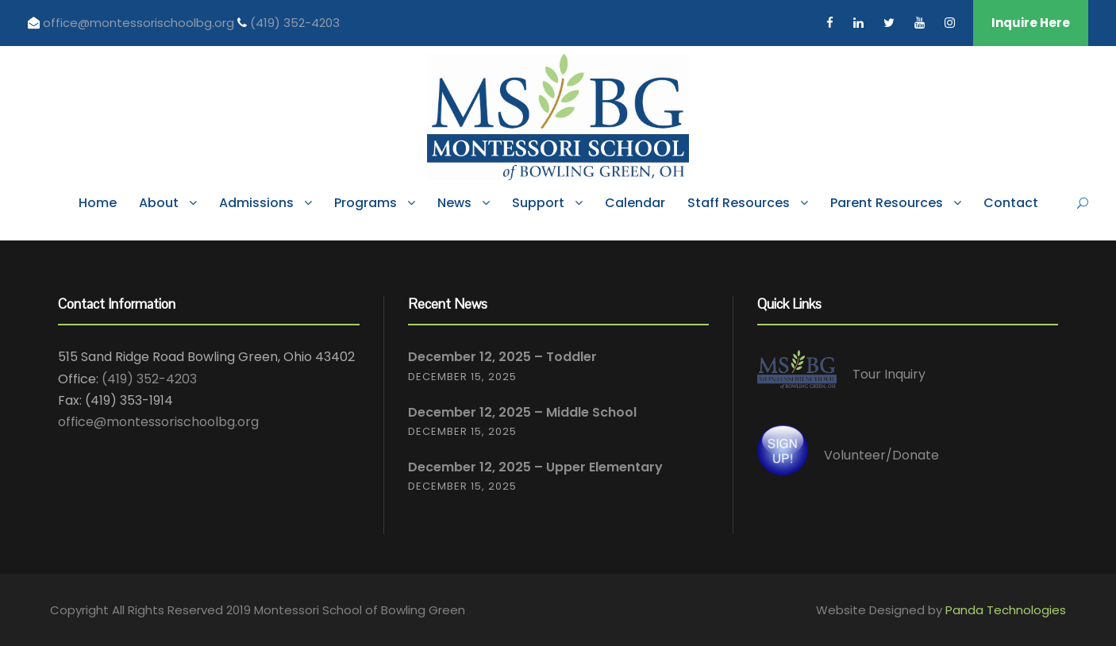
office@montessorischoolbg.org (140, 22)
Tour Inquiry (889, 375)
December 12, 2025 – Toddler (502, 357)
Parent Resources (886, 203)
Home (98, 203)
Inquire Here (1030, 22)
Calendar (635, 203)
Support (538, 203)
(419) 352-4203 (295, 22)
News (454, 203)
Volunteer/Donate (881, 455)
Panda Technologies (1005, 610)
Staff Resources (738, 203)
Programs (365, 203)
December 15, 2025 (462, 376)
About (159, 203)
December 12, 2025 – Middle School (522, 412)
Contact (1010, 203)
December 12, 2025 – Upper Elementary (535, 467)
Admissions (256, 203)
